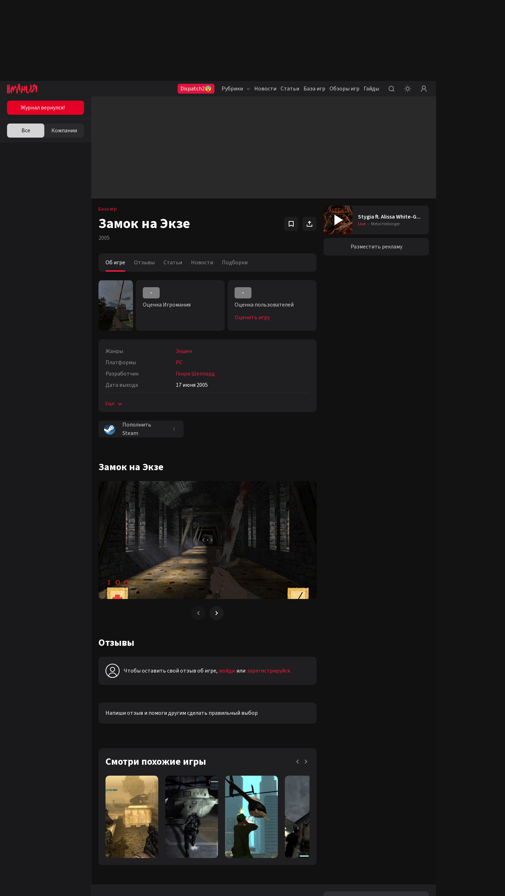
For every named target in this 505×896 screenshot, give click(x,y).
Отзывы (144, 262)
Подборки (235, 262)
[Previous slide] (198, 613)
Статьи (290, 89)
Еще (114, 403)
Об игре (115, 262)
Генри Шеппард (195, 373)
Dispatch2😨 (196, 89)
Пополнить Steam (127, 429)
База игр (314, 89)
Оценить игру (252, 317)
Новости (265, 89)
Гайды (371, 89)
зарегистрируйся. (269, 670)
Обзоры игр (344, 89)
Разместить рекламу (376, 246)
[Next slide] (217, 613)
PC (179, 362)
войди (227, 670)
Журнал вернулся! (43, 108)
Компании (64, 130)
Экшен (184, 351)
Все (25, 130)
